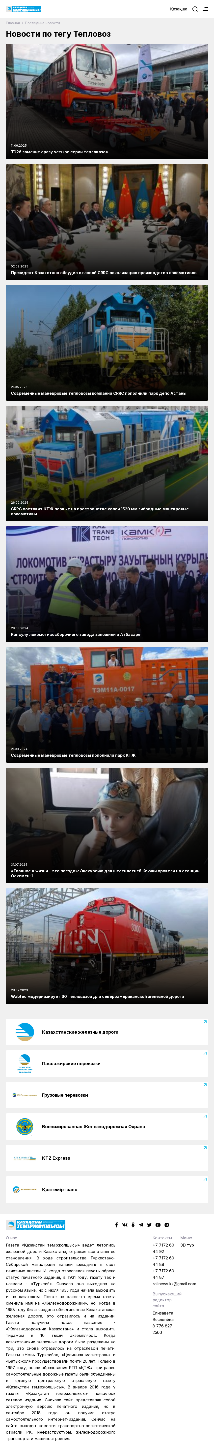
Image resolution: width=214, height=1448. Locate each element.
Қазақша (178, 8)
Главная (13, 23)
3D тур (187, 1245)
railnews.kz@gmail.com (174, 1283)
